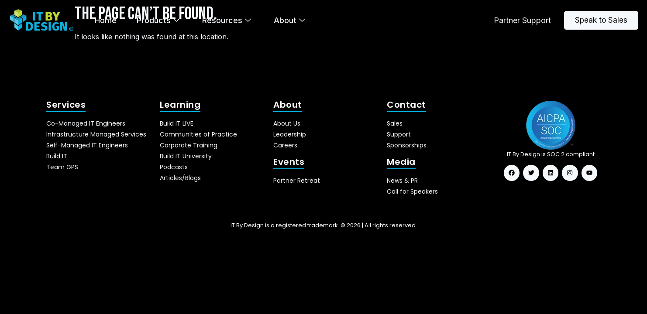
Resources (226, 20)
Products (158, 20)
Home (106, 20)
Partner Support (522, 20)
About (289, 20)
